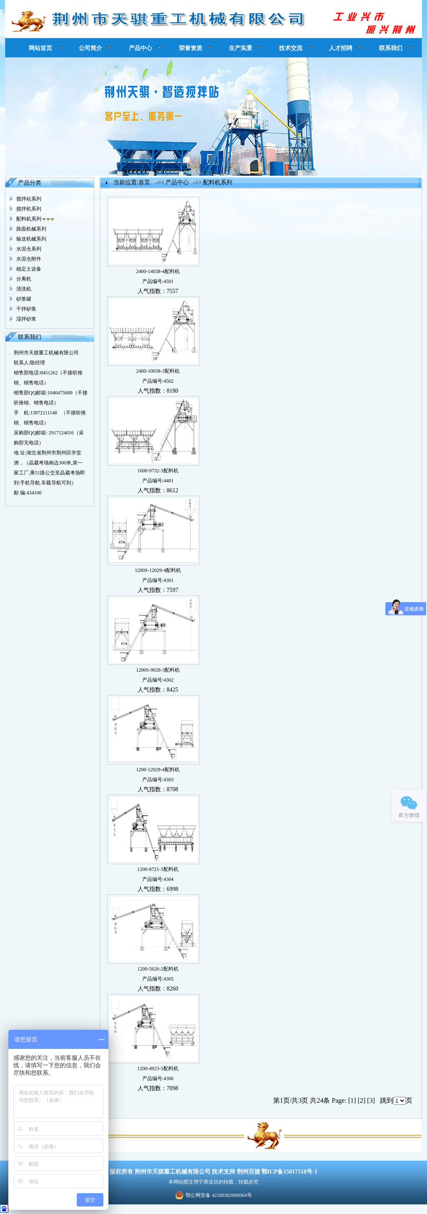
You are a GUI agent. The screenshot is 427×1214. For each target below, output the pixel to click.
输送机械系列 (31, 239)
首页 (144, 182)
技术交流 (290, 48)
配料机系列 (35, 219)
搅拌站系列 (28, 199)
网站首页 (40, 48)
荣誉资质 (190, 48)
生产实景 (240, 48)
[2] (362, 1100)
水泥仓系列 (28, 249)
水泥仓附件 (28, 259)
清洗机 (23, 289)
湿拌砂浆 (26, 319)
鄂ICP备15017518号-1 (289, 1172)
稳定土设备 (28, 269)
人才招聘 (340, 48)
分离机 (23, 279)
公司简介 (90, 48)
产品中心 (140, 48)
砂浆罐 (23, 299)
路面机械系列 (31, 229)
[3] (371, 1100)
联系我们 (390, 48)
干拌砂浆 (26, 309)
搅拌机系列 (28, 209)
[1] (352, 1100)
